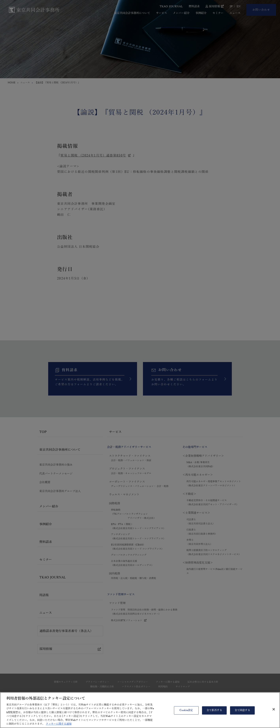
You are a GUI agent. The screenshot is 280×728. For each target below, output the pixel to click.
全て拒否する (214, 713)
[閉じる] (273, 712)
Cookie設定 (186, 713)
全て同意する (242, 713)
